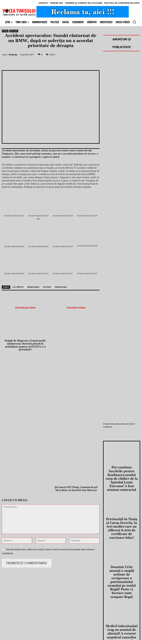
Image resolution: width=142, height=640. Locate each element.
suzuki (47, 287)
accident (18, 287)
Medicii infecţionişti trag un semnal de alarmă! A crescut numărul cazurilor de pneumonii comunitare (121, 583)
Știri (5, 31)
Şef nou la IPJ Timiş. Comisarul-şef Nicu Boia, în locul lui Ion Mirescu (76, 489)
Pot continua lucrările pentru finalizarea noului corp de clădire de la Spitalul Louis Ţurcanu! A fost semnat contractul (122, 472)
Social (13, 31)
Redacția (13, 54)
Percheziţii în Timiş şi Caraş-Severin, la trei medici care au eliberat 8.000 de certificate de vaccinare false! (121, 509)
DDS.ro (49, 631)
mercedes (33, 287)
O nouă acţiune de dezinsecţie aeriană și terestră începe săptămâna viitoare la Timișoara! (122, 619)
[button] (134, 21)
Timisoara (61, 287)
